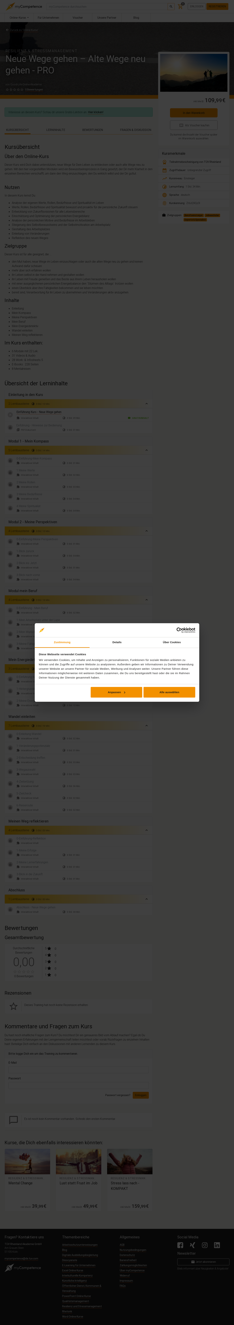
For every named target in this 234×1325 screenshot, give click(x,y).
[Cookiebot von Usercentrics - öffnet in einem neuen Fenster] (179, 630)
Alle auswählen (169, 692)
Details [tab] (117, 642)
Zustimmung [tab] (62, 642)
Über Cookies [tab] (172, 642)
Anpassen (116, 692)
